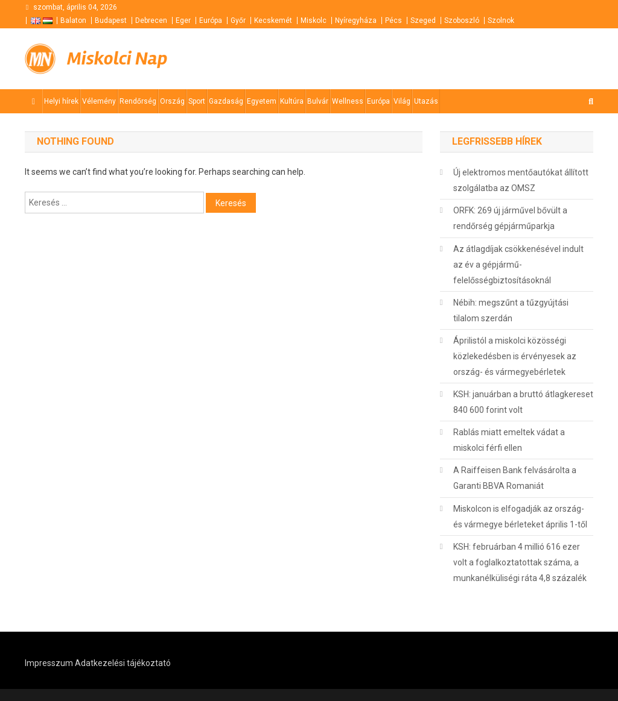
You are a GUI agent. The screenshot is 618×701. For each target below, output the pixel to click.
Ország (172, 101)
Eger (183, 20)
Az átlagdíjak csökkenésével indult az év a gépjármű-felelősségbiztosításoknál (518, 264)
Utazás (426, 101)
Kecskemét (273, 20)
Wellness (347, 101)
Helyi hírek (61, 101)
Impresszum (49, 663)
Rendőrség (137, 101)
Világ (401, 101)
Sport (196, 101)
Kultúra (292, 101)
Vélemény (99, 101)
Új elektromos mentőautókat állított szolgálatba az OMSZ (520, 180)
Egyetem (261, 101)
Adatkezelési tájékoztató (123, 663)
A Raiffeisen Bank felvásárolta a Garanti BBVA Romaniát (514, 478)
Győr (238, 20)
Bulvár (317, 101)
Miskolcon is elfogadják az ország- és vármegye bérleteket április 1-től (520, 516)
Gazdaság (226, 101)
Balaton (73, 20)
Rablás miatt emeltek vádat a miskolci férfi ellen (509, 440)
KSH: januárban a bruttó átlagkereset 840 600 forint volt (523, 402)
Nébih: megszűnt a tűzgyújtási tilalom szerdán (511, 310)
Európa (210, 20)
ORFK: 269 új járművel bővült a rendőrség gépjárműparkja (510, 218)
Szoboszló (461, 20)
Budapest (111, 20)
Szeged (423, 20)
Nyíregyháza (356, 20)
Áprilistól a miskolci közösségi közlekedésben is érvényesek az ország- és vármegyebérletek (514, 356)
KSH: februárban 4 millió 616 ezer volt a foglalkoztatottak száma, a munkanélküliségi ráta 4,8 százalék (520, 562)
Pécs (393, 20)
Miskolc (314, 20)
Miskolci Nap (117, 58)
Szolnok (501, 20)
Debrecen (151, 20)
